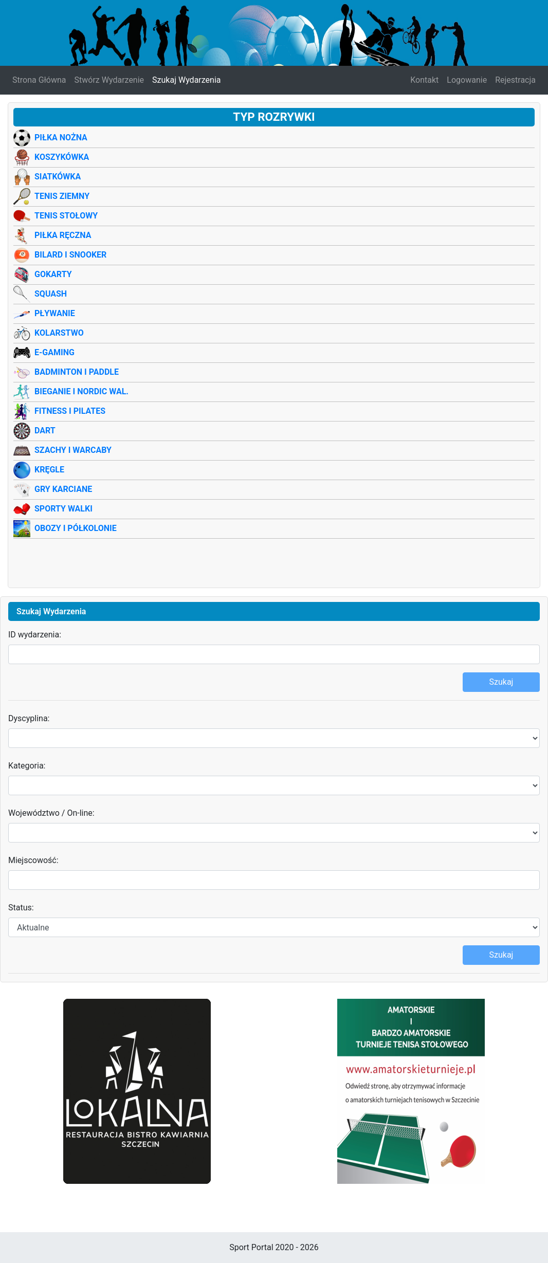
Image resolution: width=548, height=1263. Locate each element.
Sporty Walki (63, 509)
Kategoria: (26, 766)
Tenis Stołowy (66, 216)
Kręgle (49, 469)
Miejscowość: (33, 860)
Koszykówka (61, 157)
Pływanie (54, 313)
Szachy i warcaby (73, 450)
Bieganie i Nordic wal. (81, 391)
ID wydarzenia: (34, 634)
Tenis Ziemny (61, 196)
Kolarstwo (59, 333)
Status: (21, 907)
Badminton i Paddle (76, 372)
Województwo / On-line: (51, 813)
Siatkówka (57, 176)
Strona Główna (39, 80)
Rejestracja (515, 80)
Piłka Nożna (60, 137)
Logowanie (467, 80)
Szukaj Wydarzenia (186, 80)
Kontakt (424, 80)
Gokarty (53, 274)
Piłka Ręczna (62, 235)
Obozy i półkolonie (75, 528)
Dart (45, 430)
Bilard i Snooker (70, 255)
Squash (50, 294)
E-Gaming (54, 352)
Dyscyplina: (28, 718)
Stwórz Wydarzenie (109, 80)
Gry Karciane (63, 489)
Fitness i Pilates (69, 411)
